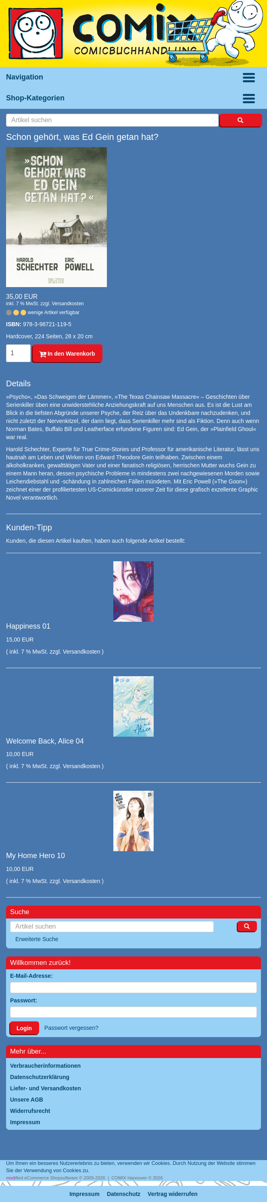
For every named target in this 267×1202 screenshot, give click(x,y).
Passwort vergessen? (71, 1028)
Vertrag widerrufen (173, 1194)
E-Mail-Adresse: (31, 976)
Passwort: (23, 1000)
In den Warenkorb (67, 353)
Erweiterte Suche (36, 939)
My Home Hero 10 (35, 856)
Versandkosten (67, 303)
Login (24, 1028)
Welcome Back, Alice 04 (45, 741)
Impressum (84, 1194)
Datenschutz (123, 1194)
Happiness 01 (28, 626)
